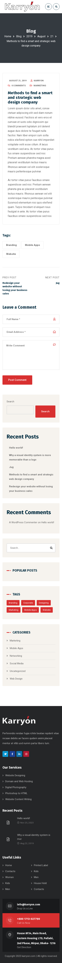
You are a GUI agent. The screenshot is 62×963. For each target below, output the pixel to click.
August (41, 36)
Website (11, 254)
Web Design (16, 678)
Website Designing (15, 775)
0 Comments (19, 85)
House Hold (40, 883)
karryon (39, 80)
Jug (11, 467)
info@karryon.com (28, 904)
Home (7, 36)
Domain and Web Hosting (19, 781)
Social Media (16, 663)
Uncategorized (17, 671)
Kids (36, 871)
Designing (44, 603)
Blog (18, 36)
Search (10, 401)
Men (36, 877)
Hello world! (16, 447)
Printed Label (41, 865)
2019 (29, 36)
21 (51, 36)
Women (9, 877)
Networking (16, 655)
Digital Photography (15, 787)
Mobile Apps (32, 245)
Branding (11, 245)
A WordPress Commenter (23, 522)
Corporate (28, 603)
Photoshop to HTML (16, 793)
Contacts (10, 871)
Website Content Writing (18, 799)
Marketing (40, 85)
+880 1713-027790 (28, 918)
